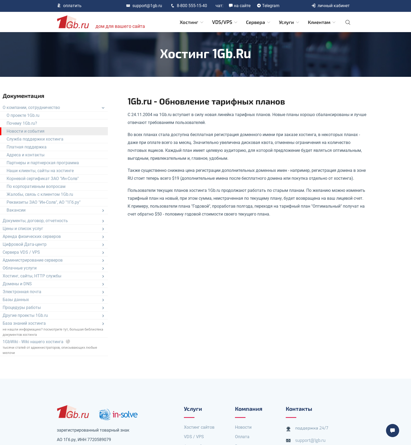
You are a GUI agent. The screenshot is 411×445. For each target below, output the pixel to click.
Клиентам (322, 22)
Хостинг (192, 22)
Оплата (242, 436)
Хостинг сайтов (199, 427)
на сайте (239, 5)
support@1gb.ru (144, 5)
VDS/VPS (225, 22)
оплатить (69, 5)
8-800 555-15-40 (189, 5)
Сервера (258, 22)
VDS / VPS (194, 436)
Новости (243, 427)
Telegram (268, 5)
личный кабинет (330, 5)
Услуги (289, 22)
